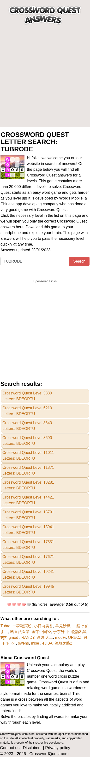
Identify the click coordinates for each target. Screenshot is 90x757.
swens (23, 643)
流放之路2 (63, 643)
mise (35, 643)
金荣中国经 (41, 632)
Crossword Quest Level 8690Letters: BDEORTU (27, 441)
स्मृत (3, 637)
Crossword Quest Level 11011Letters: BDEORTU (28, 455)
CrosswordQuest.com (48, 753)
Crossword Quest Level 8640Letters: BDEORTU (27, 426)
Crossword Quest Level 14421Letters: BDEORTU (28, 500)
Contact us (9, 747)
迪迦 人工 (44, 637)
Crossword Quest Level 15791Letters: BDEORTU (28, 515)
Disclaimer (32, 747)
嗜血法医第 (20, 632)
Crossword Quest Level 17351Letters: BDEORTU (28, 545)
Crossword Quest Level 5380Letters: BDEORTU (27, 396)
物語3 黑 (79, 632)
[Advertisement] (45, 79)
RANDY (27, 637)
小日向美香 (43, 626)
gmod (14, 637)
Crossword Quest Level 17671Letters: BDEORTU (28, 559)
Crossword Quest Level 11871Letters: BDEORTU (28, 470)
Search (79, 261)
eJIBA (47, 643)
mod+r (60, 637)
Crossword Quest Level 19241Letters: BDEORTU (28, 574)
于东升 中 (61, 632)
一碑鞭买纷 (22, 626)
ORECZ (74, 637)
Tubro (5, 626)
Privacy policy (57, 747)
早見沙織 (64, 626)
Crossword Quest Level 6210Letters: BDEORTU (27, 411)
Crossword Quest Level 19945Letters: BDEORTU (28, 589)
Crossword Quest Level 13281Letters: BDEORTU (28, 485)
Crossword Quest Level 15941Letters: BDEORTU (28, 530)
